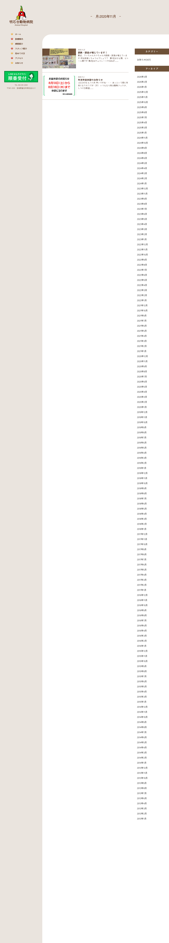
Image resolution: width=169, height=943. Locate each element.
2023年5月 (142, 219)
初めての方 (20, 53)
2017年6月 (142, 564)
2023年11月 (142, 193)
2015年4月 (142, 691)
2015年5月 (142, 686)
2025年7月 (142, 117)
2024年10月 (142, 143)
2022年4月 (142, 285)
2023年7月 (142, 209)
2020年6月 (142, 381)
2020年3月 (142, 397)
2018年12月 (142, 473)
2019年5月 (142, 447)
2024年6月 (142, 158)
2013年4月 (142, 803)
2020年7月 (142, 376)
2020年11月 (142, 361)
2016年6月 (142, 625)
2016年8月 (142, 615)
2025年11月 (142, 97)
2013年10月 (142, 778)
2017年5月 (142, 569)
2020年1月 (142, 407)
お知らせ (19, 63)
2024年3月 (142, 173)
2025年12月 (142, 92)
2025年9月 (142, 107)
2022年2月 (142, 295)
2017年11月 (142, 539)
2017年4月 (142, 574)
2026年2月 (142, 82)
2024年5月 (142, 163)
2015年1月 (142, 702)
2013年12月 (142, 768)
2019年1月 (141, 468)
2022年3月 (142, 290)
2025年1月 (142, 132)
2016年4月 (142, 630)
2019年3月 (142, 458)
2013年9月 (142, 783)
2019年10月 (142, 422)
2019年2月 (142, 463)
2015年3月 (142, 696)
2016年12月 (142, 595)
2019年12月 (142, 412)
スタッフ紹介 (21, 48)
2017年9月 (142, 549)
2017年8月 (142, 554)
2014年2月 (142, 757)
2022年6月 (142, 275)
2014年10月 (142, 717)
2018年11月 (142, 478)
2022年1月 (142, 300)
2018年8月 (142, 493)
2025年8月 (142, 112)
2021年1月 (142, 351)
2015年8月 (142, 671)
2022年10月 (142, 254)
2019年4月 (142, 453)
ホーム (18, 34)
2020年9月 (142, 366)
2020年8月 (142, 371)
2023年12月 (142, 188)
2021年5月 (142, 331)
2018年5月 (142, 508)
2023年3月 (142, 229)
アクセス (19, 58)
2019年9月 (142, 427)
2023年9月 (142, 198)
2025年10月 (142, 102)
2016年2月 (142, 641)
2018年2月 (142, 524)
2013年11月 (142, 773)
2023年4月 (142, 224)
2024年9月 (142, 148)
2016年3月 (142, 635)
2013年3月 (142, 808)
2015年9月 (142, 666)
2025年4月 (142, 122)
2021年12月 (142, 305)
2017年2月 (142, 585)
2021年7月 (142, 320)
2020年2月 (142, 402)
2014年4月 (142, 747)
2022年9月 (142, 259)
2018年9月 (142, 488)
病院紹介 (19, 43)
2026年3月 (142, 77)
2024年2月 (142, 178)
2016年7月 (142, 620)
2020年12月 (142, 356)
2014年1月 (142, 762)
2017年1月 (141, 590)
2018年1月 (142, 529)
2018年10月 (142, 483)
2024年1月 (142, 183)
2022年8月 (142, 265)
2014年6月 (142, 737)
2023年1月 (142, 239)
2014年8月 (142, 727)
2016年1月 (142, 646)
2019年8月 (142, 432)
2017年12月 (142, 534)
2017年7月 (142, 559)
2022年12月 (142, 244)
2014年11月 (142, 712)
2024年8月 (142, 153)
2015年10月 (142, 661)
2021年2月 (142, 346)
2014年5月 (142, 742)
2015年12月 (142, 651)
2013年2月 (142, 813)
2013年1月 (142, 818)
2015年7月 (142, 676)
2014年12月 (142, 707)
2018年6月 (142, 503)
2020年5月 (142, 386)
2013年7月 (142, 793)
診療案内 (19, 39)
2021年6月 (142, 325)
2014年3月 (142, 752)
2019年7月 (142, 437)
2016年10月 (142, 605)
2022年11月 (142, 249)
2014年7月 (142, 732)
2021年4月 (142, 336)
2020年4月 (142, 392)
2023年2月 (142, 234)
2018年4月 (142, 514)
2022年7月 (142, 270)
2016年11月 (142, 600)
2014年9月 (142, 722)
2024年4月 (142, 168)
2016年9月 (142, 610)
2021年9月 (142, 315)
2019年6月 (142, 442)
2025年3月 (142, 127)
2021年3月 (142, 341)
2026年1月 (142, 87)
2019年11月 (142, 417)
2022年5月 (142, 280)
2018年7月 (142, 498)
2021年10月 (142, 310)
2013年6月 (142, 798)
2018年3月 (142, 519)
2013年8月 (142, 788)
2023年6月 (142, 214)
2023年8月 (142, 204)
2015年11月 (142, 656)
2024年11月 (142, 137)
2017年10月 (142, 544)
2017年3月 (142, 580)
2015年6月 (142, 681)
